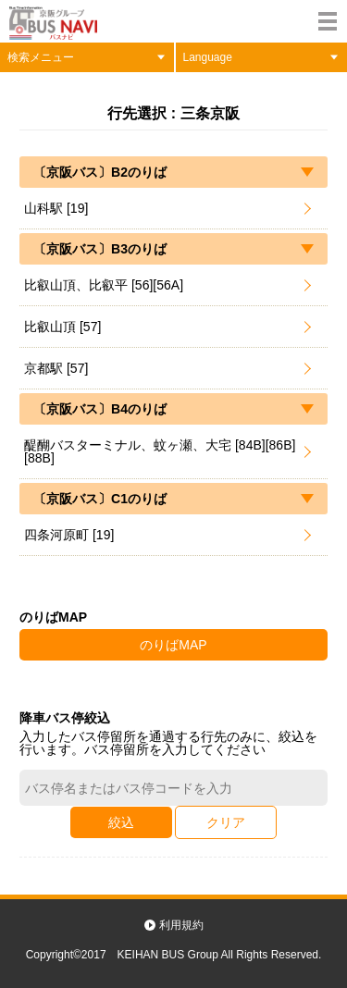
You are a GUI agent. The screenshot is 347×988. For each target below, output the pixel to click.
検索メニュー (40, 57)
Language (207, 57)
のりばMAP (173, 644)
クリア (225, 822)
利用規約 (181, 925)
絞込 (121, 822)
